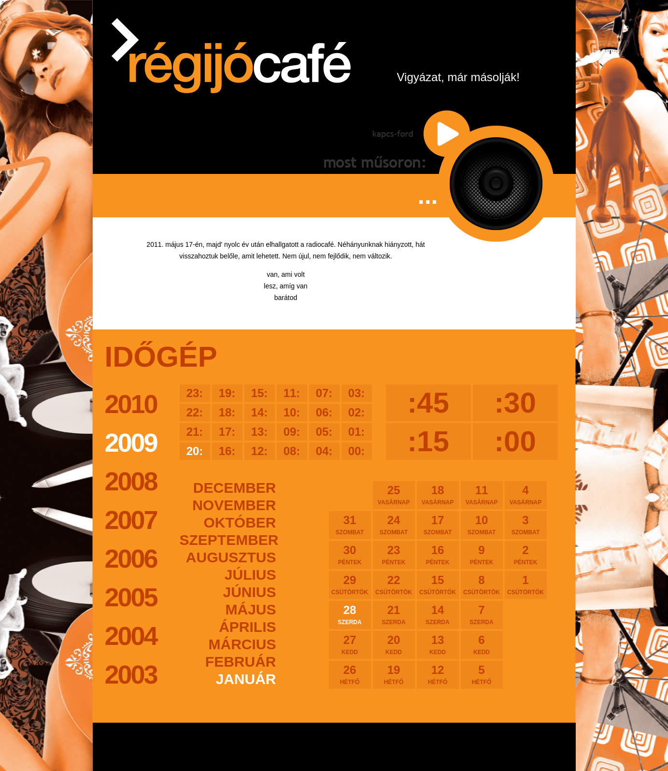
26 (349, 674)
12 (437, 674)
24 (393, 525)
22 (393, 584)
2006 (131, 558)
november (234, 505)
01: (356, 431)
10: (292, 412)
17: (227, 431)
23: (194, 393)
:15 (428, 441)
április (247, 627)
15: (259, 393)
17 (437, 525)
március (242, 644)
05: (324, 431)
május (250, 609)
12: (259, 450)
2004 (131, 635)
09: (292, 431)
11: (292, 393)
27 (349, 644)
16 (437, 554)
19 (393, 674)
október (240, 522)
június (249, 592)
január (245, 679)
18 (437, 495)
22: (194, 412)
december (234, 488)
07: (324, 393)
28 (349, 614)
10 (481, 525)
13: (259, 431)
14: (259, 412)
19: (227, 393)
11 (481, 495)
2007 (131, 519)
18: (227, 412)
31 (349, 525)
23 (393, 554)
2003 (131, 674)
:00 (515, 441)
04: (324, 450)
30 (349, 554)
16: (227, 450)
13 (437, 644)
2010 (131, 403)
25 (393, 495)
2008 (131, 481)
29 (349, 584)
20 (393, 644)
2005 (131, 597)
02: (356, 412)
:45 (428, 402)
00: (356, 450)
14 (437, 614)
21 (393, 614)
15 (437, 584)
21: (194, 431)
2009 (131, 442)
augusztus (231, 557)
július (250, 575)
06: (324, 412)
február (240, 662)
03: (356, 393)
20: (194, 450)
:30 (515, 402)
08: (292, 450)
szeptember (228, 540)
